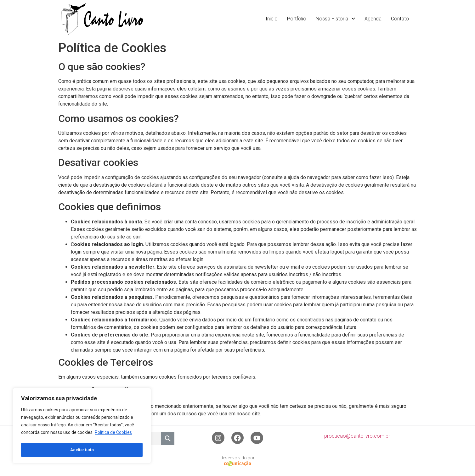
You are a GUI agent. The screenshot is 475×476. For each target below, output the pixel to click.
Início (272, 19)
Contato (400, 19)
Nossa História (335, 19)
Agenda (373, 19)
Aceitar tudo (81, 449)
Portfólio (296, 19)
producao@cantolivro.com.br (357, 436)
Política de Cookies (113, 434)
